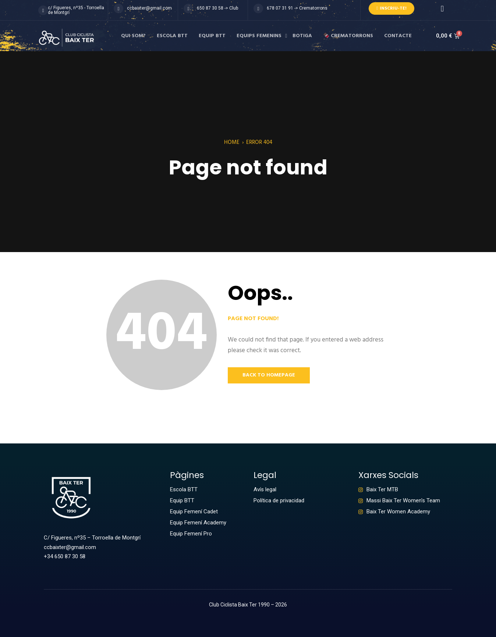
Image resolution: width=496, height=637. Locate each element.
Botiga (302, 36)
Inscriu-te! (391, 8)
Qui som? (133, 36)
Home (232, 142)
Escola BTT (172, 36)
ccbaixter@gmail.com (149, 8)
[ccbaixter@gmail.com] (118, 8)
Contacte (398, 36)
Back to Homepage (268, 375)
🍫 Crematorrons (348, 36)
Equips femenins (259, 36)
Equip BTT (212, 36)
